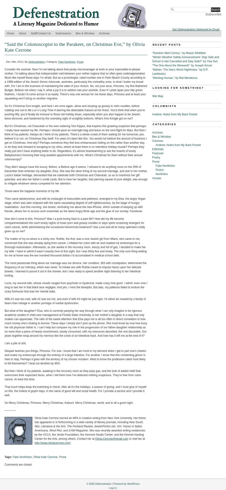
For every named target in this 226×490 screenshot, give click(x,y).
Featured (157, 153)
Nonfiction (162, 174)
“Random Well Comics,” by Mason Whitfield (178, 53)
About (22, 33)
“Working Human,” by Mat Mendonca (174, 78)
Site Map (157, 96)
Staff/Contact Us (41, 33)
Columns (157, 141)
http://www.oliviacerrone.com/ (53, 443)
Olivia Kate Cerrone (45, 457)
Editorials (158, 149)
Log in (112, 488)
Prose (80, 61)
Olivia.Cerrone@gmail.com (111, 438)
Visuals (156, 178)
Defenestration (37, 61)
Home (10, 33)
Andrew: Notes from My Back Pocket (174, 114)
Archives (104, 33)
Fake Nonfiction (67, 61)
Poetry (156, 157)
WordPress (133, 483)
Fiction (160, 170)
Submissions (63, 33)
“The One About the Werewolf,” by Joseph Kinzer (182, 65)
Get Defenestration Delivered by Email (195, 29)
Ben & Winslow (85, 33)
